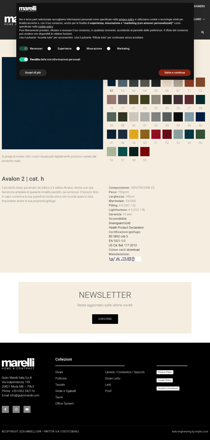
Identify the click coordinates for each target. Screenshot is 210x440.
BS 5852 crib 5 (118, 236)
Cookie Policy (164, 380)
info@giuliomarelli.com (24, 395)
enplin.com (201, 432)
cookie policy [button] (45, 26)
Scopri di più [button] (33, 72)
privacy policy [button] (126, 19)
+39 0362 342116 (23, 391)
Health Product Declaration (126, 227)
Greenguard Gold (119, 223)
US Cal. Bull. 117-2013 (123, 245)
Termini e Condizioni (168, 388)
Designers (198, 6)
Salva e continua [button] (174, 72)
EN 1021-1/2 (117, 241)
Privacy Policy (165, 372)
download (133, 250)
